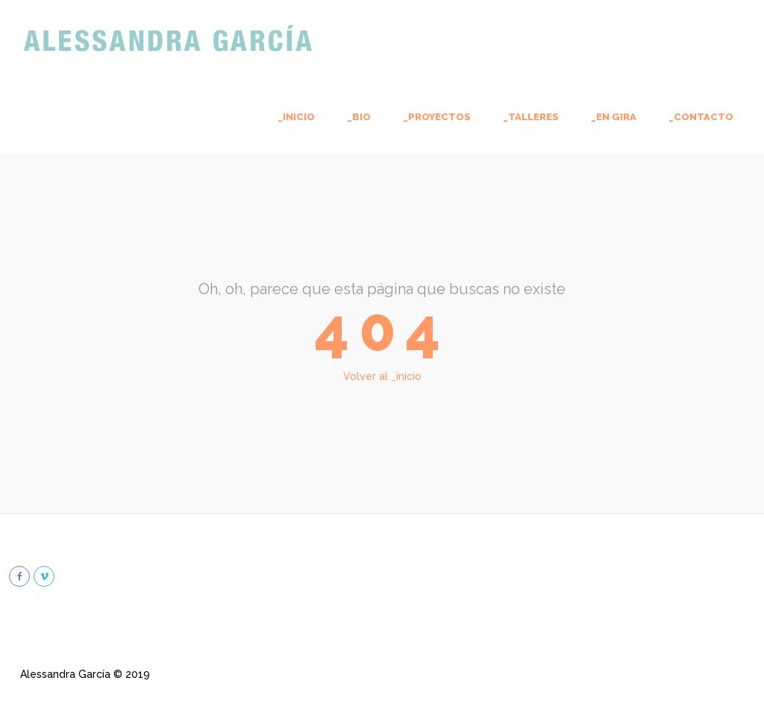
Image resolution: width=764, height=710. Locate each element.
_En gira (613, 116)
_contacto (700, 116)
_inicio (296, 116)
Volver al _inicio (382, 376)
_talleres (531, 116)
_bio (359, 116)
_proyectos (437, 116)
